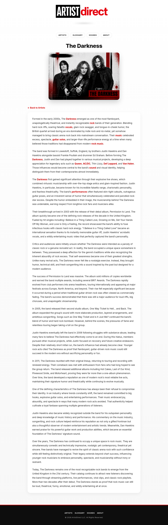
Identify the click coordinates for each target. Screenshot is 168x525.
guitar (55, 139)
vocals (68, 127)
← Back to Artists (36, 107)
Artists (62, 35)
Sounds (93, 35)
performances (79, 191)
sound (92, 167)
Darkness (71, 119)
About (106, 35)
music (118, 135)
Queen (78, 163)
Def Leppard (110, 163)
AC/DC (86, 163)
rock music (97, 143)
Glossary (78, 35)
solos (62, 139)
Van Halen (128, 163)
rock (92, 123)
